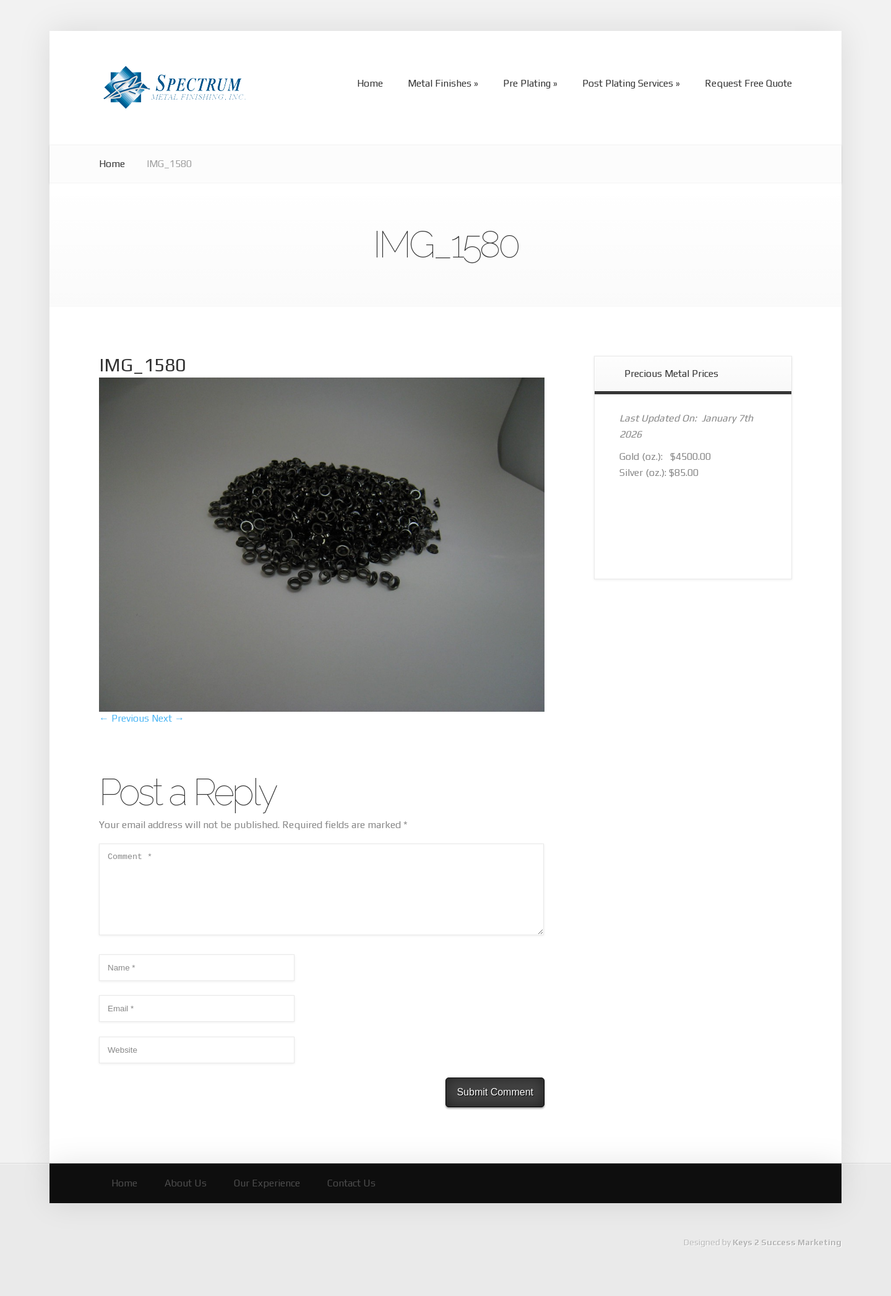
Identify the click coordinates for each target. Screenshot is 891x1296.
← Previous (124, 718)
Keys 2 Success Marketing (787, 1257)
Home (112, 164)
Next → (168, 718)
